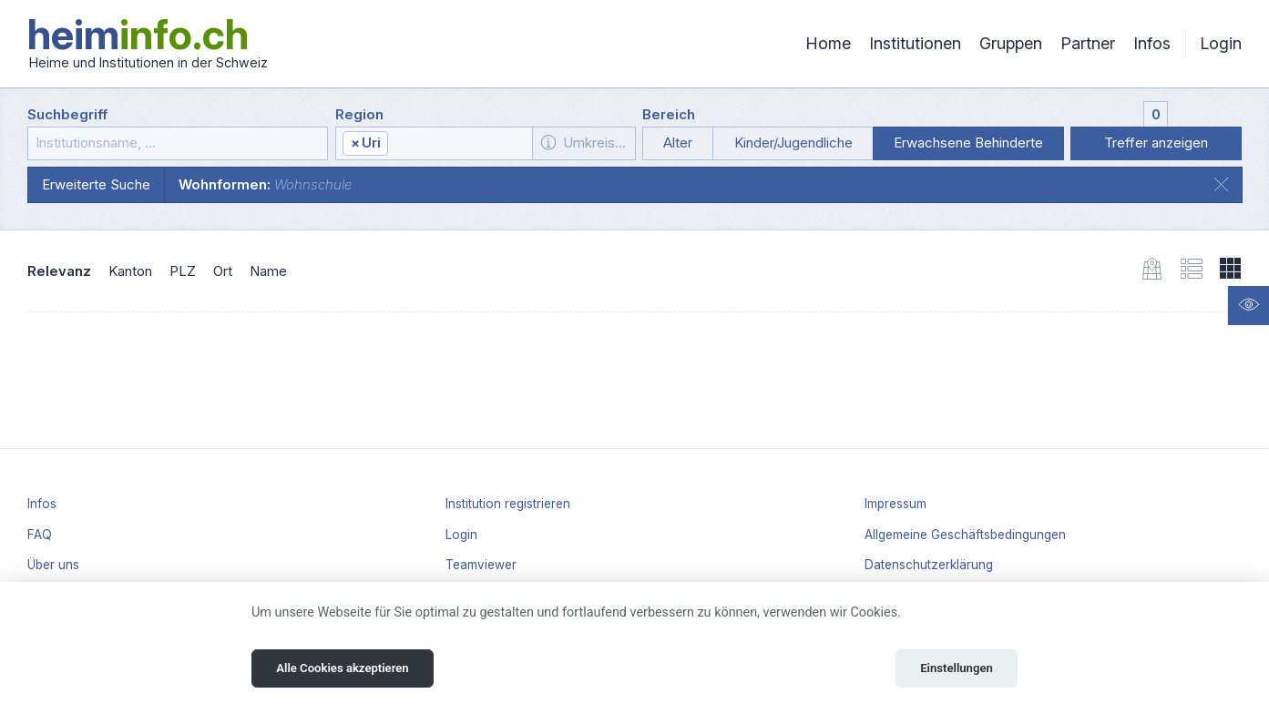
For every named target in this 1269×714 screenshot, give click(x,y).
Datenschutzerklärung (929, 564)
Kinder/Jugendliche (793, 142)
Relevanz (59, 271)
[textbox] (459, 144)
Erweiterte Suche (96, 184)
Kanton (130, 271)
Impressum (895, 503)
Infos (1152, 43)
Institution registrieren (507, 503)
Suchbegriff (67, 114)
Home (828, 43)
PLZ (182, 271)
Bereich (668, 114)
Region (359, 114)
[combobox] (434, 143)
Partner (1087, 43)
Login (1221, 43)
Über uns (53, 564)
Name (268, 271)
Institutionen (915, 43)
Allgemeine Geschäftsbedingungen (965, 534)
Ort (222, 271)
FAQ (39, 534)
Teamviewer (481, 564)
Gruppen (1010, 43)
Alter (677, 142)
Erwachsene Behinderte (968, 142)
